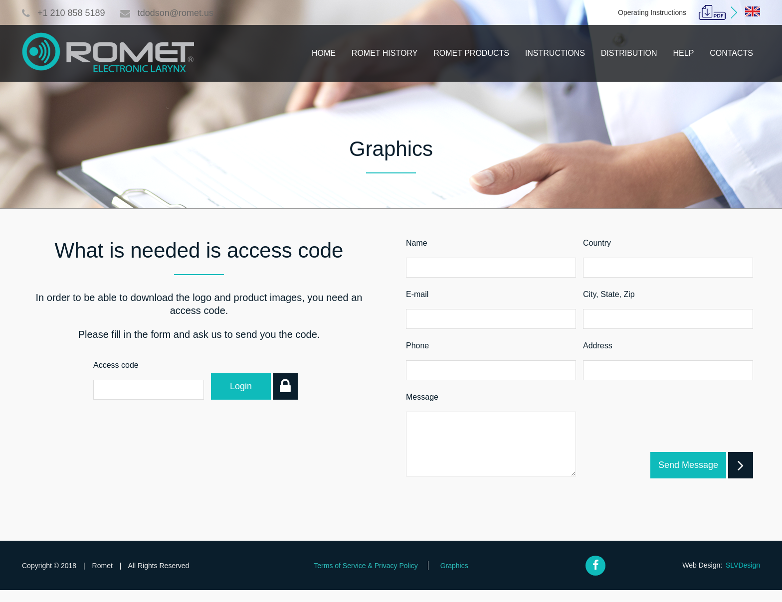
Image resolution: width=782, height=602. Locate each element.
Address (597, 345)
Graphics (454, 578)
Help (683, 53)
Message (422, 397)
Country (597, 243)
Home (324, 53)
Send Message (692, 477)
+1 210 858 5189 (63, 13)
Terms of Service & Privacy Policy (366, 578)
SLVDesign (743, 577)
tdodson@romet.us (166, 13)
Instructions (555, 53)
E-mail (417, 294)
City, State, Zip (609, 294)
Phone (417, 345)
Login (250, 386)
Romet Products (471, 53)
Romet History (384, 53)
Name (416, 243)
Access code (116, 365)
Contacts (731, 53)
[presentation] (677, 437)
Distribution (629, 53)
